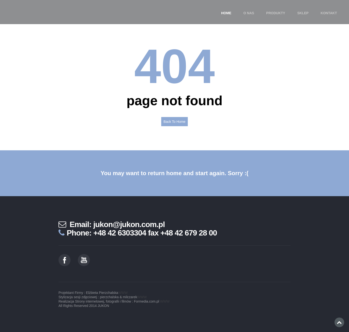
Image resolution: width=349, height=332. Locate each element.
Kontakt (329, 13)
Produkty (275, 13)
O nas (248, 13)
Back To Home (175, 122)
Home (226, 13)
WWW (123, 293)
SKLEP (303, 13)
